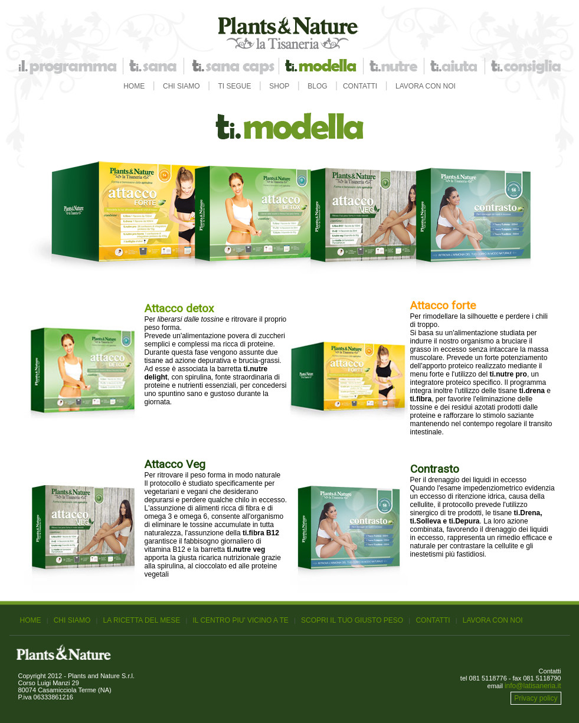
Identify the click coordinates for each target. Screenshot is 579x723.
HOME (134, 86)
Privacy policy (535, 698)
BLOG (317, 86)
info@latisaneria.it (533, 686)
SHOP (279, 86)
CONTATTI (360, 86)
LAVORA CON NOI (425, 86)
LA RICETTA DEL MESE (142, 620)
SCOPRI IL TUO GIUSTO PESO (352, 620)
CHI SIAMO (181, 86)
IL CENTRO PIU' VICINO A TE (241, 620)
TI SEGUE (234, 86)
